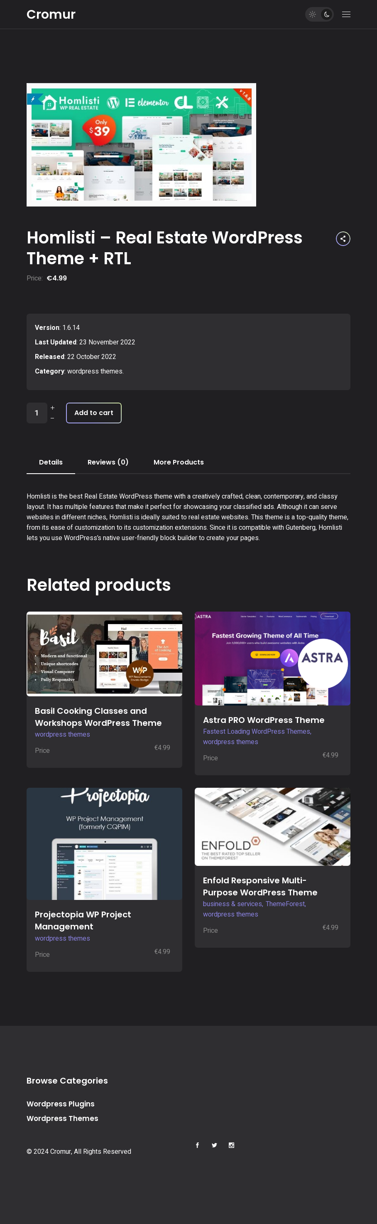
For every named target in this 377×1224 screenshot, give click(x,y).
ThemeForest (285, 904)
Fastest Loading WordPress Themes (256, 732)
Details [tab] (51, 462)
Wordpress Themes (62, 1118)
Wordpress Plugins (61, 1104)
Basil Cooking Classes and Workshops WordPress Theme (98, 717)
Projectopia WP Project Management (83, 920)
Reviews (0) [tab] (108, 462)
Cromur (51, 14)
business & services (232, 904)
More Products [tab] (179, 462)
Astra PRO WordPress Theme (264, 720)
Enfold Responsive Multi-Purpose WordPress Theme (260, 886)
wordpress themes (94, 371)
